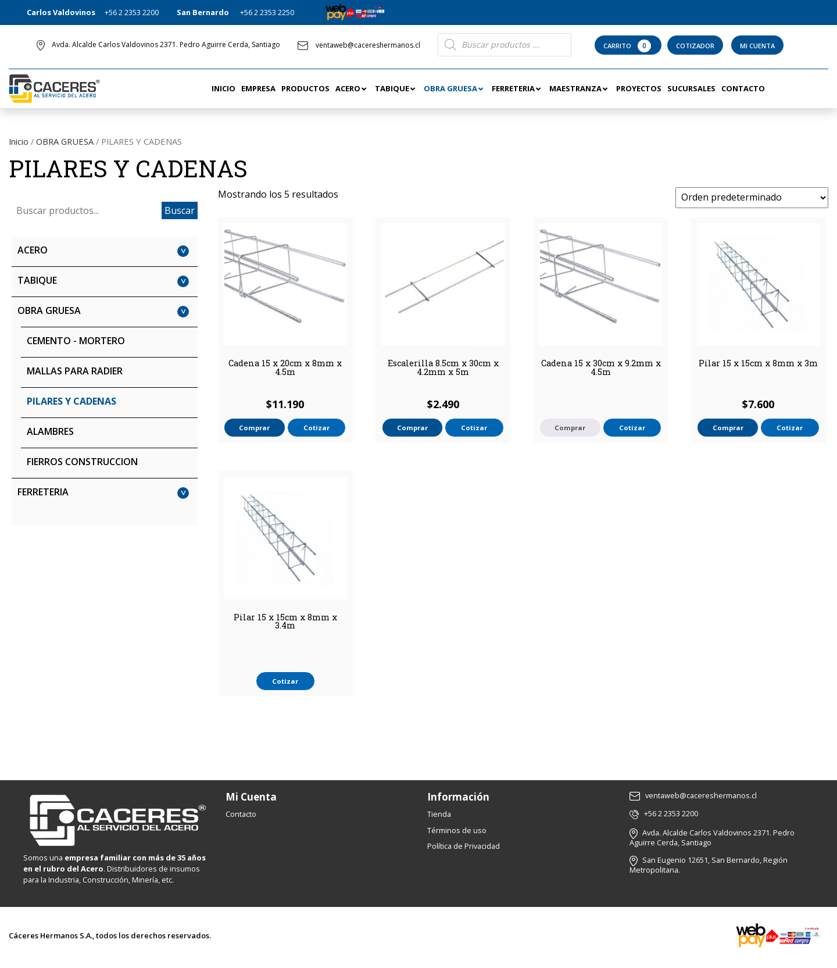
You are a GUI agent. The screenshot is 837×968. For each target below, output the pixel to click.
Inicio (18, 141)
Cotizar (316, 427)
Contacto (241, 814)
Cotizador (695, 45)
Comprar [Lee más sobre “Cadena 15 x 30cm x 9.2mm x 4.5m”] (570, 427)
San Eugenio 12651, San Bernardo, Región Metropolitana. (708, 865)
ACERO (32, 250)
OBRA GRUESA (65, 141)
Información (458, 796)
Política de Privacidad (463, 846)
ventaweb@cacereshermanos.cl (359, 45)
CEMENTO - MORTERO (76, 340)
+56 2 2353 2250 (267, 12)
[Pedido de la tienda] (751, 197)
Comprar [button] (254, 427)
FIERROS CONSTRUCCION (82, 461)
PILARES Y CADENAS (71, 401)
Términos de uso (457, 830)
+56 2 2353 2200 (132, 12)
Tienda (439, 814)
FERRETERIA (43, 491)
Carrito (628, 46)
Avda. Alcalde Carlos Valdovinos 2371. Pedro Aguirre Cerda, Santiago (166, 44)
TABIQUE (37, 280)
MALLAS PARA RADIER (75, 371)
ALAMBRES (50, 431)
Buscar (179, 210)
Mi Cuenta (757, 45)
